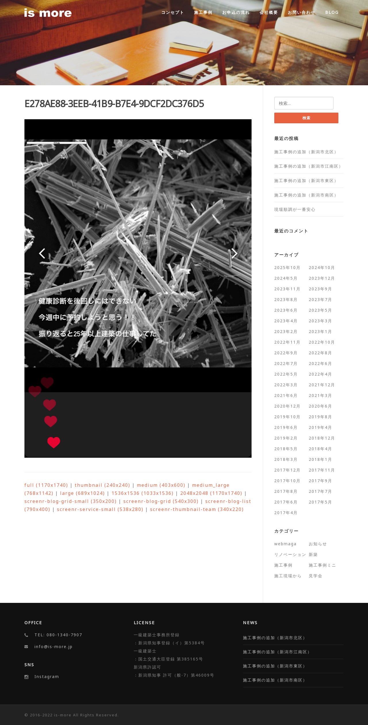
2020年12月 (287, 406)
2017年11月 (322, 470)
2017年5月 (320, 502)
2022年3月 (286, 384)
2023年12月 (322, 278)
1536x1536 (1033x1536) (143, 493)
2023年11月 (287, 288)
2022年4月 (320, 374)
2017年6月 (286, 502)
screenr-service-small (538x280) (100, 509)
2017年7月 (320, 491)
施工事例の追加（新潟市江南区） (308, 166)
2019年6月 (286, 427)
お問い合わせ (301, 12)
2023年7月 (320, 299)
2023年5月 (320, 310)
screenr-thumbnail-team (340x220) (197, 509)
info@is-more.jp (53, 646)
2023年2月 (286, 331)
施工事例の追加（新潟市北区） (306, 151)
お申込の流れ (236, 12)
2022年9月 (286, 352)
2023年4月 (286, 320)
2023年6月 (286, 310)
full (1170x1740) (46, 485)
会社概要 (269, 12)
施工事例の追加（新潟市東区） (306, 180)
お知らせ (318, 543)
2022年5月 (286, 374)
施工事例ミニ (322, 565)
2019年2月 (286, 438)
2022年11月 (287, 342)
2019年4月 (320, 427)
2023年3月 (320, 320)
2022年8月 (320, 352)
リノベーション (290, 554)
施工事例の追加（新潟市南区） (306, 195)
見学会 (316, 575)
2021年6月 (286, 395)
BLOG (332, 12)
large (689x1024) (82, 493)
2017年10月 (287, 480)
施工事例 (203, 12)
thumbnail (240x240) (102, 485)
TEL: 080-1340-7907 (58, 634)
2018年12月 (322, 438)
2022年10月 (322, 342)
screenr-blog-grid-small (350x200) (70, 501)
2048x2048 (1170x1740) (211, 493)
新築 (313, 554)
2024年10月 (322, 267)
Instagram (46, 676)
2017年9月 (320, 480)
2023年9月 (320, 288)
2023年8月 (286, 299)
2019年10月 (287, 416)
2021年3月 (320, 395)
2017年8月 (286, 491)
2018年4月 (320, 448)
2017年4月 (286, 512)
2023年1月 (320, 331)
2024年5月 (286, 278)
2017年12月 (287, 470)
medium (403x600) (161, 485)
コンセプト (172, 12)
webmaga (285, 543)
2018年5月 (286, 448)
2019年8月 (320, 416)
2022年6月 (320, 363)
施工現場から (288, 575)
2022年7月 (286, 363)
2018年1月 (320, 459)
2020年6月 (320, 406)
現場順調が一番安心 (295, 209)
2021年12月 (322, 384)
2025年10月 (287, 267)
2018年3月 (286, 459)
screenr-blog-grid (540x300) (161, 501)
